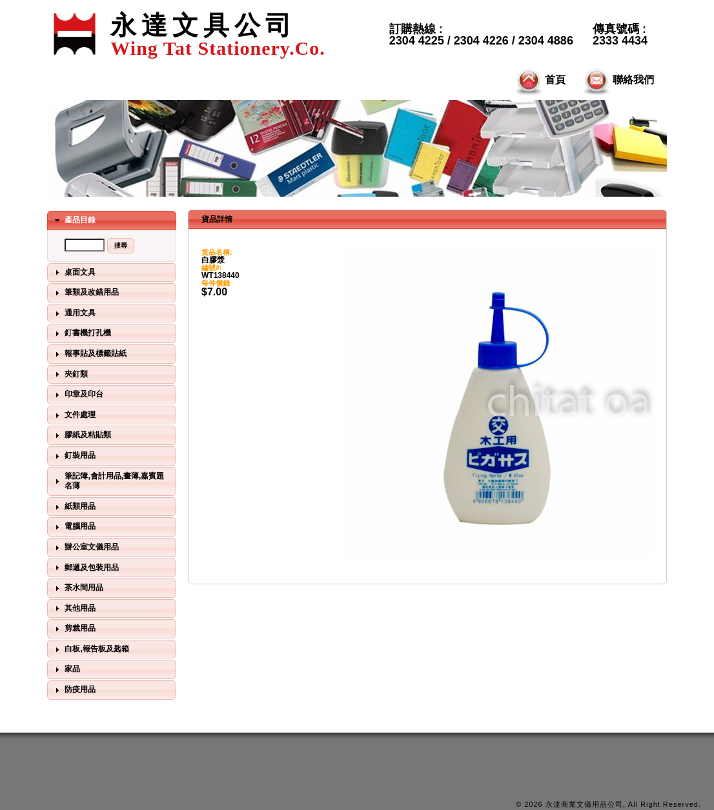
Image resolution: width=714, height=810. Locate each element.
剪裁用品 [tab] (74, 629)
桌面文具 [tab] (74, 272)
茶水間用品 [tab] (77, 588)
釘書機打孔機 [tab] (81, 333)
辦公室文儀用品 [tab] (85, 547)
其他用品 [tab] (74, 608)
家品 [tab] (66, 669)
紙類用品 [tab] (74, 507)
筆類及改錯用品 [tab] (85, 293)
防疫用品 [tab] (74, 690)
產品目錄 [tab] (74, 220)
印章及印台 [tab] (77, 395)
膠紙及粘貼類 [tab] (81, 435)
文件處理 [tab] (74, 415)
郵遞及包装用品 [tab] (85, 567)
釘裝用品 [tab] (74, 456)
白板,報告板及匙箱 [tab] (90, 649)
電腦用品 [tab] (74, 527)
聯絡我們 (617, 80)
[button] (120, 245)
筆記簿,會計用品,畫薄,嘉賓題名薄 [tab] (108, 481)
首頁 (539, 80)
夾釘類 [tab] (70, 374)
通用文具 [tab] (74, 313)
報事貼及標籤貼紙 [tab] (89, 354)
